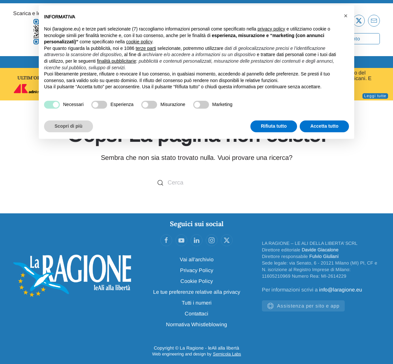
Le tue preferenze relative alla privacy (196, 292)
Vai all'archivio (197, 259)
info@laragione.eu (340, 289)
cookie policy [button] (139, 41)
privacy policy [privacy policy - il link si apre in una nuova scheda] (271, 29)
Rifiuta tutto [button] (274, 126)
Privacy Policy (196, 270)
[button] (345, 16)
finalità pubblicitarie (116, 61)
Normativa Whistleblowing (196, 324)
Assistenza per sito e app (303, 306)
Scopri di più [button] (68, 126)
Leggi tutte (375, 96)
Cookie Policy (196, 281)
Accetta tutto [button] (324, 126)
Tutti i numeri (197, 303)
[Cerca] (196, 183)
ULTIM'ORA (30, 78)
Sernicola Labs (227, 354)
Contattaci (196, 313)
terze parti (146, 48)
